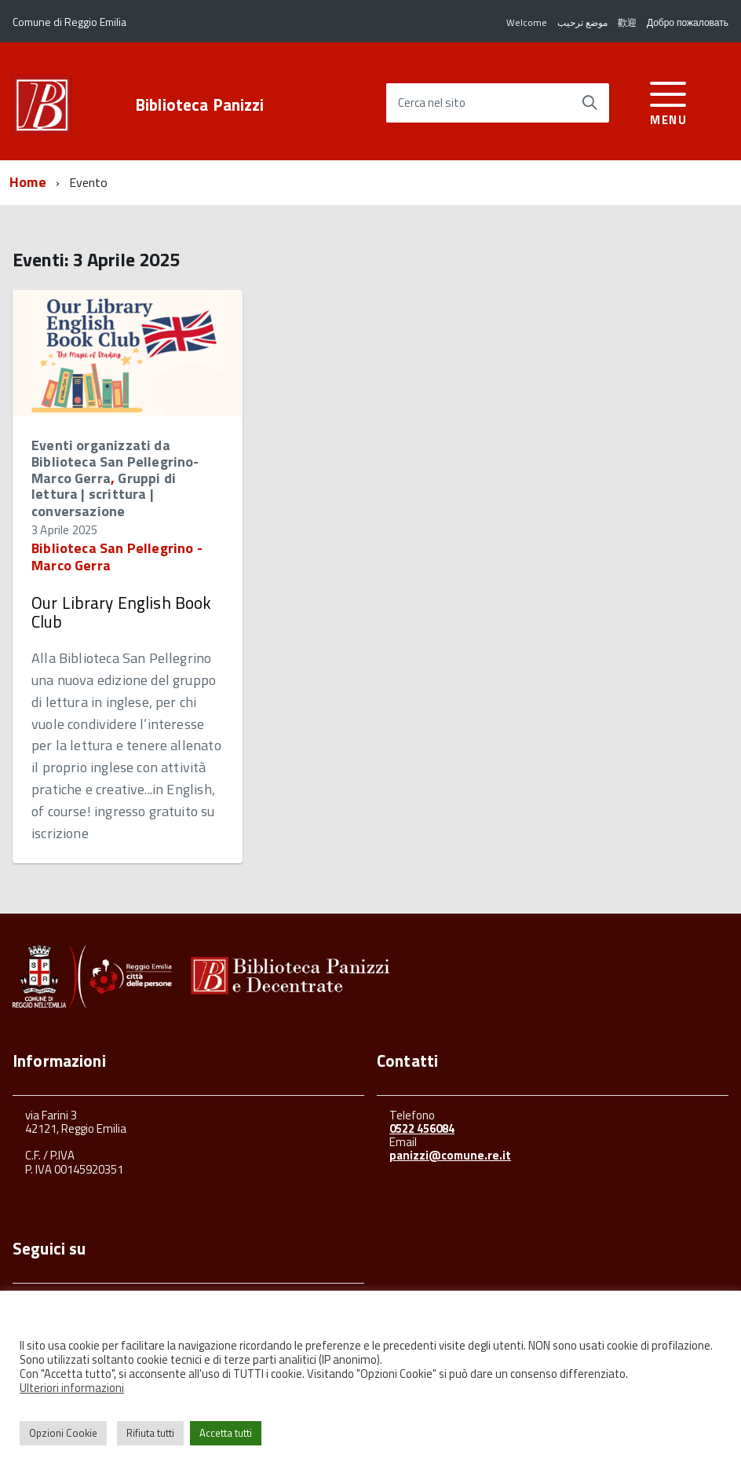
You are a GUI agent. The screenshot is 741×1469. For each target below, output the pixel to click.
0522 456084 (421, 1128)
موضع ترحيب (582, 22)
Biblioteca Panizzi (200, 105)
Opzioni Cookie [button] (63, 1433)
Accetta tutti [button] (225, 1433)
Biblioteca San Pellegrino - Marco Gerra (117, 556)
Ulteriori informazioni (72, 1388)
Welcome (526, 22)
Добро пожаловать (687, 22)
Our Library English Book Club (121, 612)
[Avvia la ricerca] (589, 103)
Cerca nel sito (431, 103)
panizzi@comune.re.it (450, 1155)
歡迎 (627, 22)
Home (27, 181)
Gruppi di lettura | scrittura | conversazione (103, 494)
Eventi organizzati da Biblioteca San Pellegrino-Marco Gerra (115, 461)
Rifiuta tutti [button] (150, 1433)
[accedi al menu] (668, 101)
